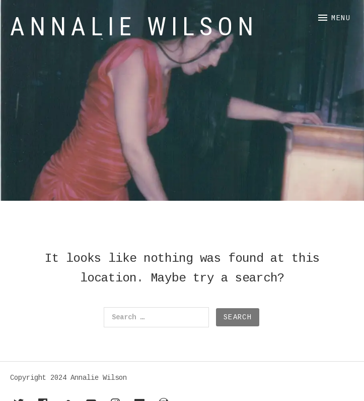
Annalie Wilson (134, 26)
